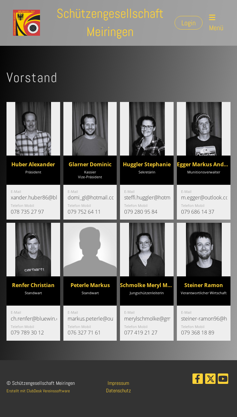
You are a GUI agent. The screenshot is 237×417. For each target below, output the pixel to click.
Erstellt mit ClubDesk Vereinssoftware (38, 391)
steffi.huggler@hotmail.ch (153, 197)
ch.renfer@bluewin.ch (36, 318)
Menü (216, 23)
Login (188, 22)
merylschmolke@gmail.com (156, 318)
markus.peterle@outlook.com (102, 318)
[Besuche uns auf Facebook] (197, 380)
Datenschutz (118, 390)
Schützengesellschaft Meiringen (110, 22)
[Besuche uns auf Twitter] (210, 380)
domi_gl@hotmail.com (93, 197)
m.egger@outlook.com (207, 197)
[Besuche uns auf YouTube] (223, 380)
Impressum (118, 383)
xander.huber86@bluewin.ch (44, 197)
